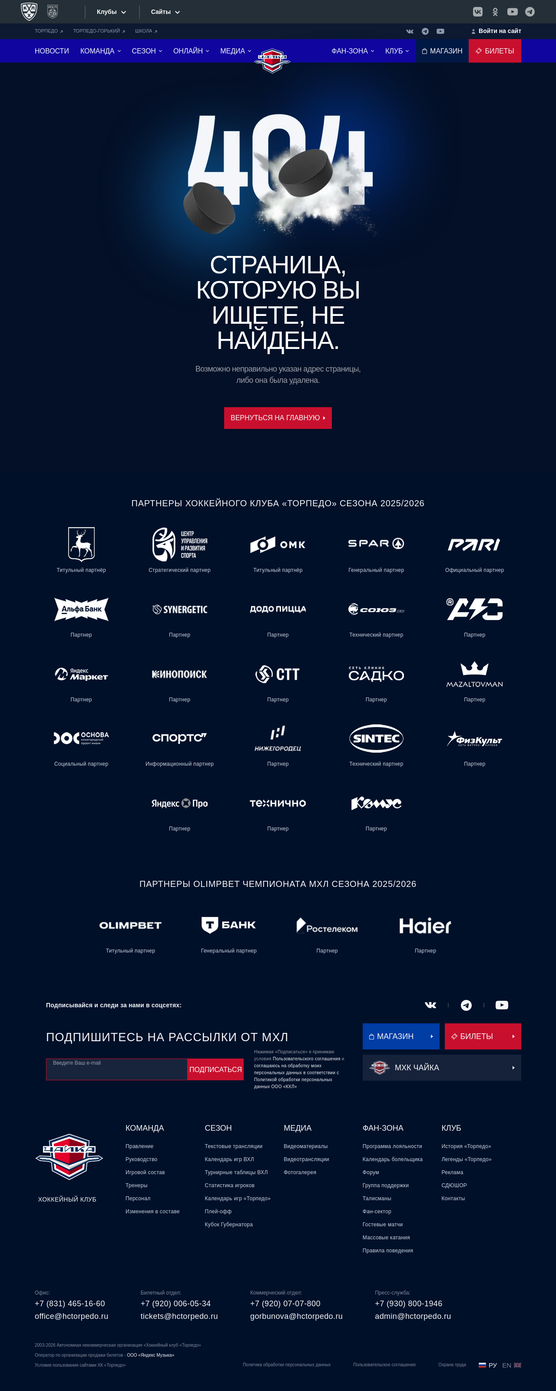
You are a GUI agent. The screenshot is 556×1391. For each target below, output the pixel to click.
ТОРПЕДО (49, 30)
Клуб (451, 1128)
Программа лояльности (392, 1146)
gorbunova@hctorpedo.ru (296, 1316)
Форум (371, 1172)
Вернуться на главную (278, 418)
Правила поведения (388, 1251)
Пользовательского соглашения (307, 1058)
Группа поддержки (386, 1185)
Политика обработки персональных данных (287, 1364)
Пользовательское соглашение (384, 1364)
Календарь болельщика (393, 1159)
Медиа (297, 1128)
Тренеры (137, 1185)
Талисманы (377, 1198)
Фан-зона (383, 1128)
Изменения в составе (153, 1211)
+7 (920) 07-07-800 (285, 1303)
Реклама (452, 1172)
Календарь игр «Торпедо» (238, 1198)
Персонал (138, 1198)
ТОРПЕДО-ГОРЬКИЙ (99, 30)
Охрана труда (452, 1364)
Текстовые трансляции (234, 1146)
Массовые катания (386, 1238)
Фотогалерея (300, 1172)
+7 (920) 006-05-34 (176, 1303)
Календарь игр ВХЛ (229, 1159)
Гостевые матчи (383, 1225)
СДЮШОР (454, 1185)
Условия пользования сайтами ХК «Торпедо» (80, 1365)
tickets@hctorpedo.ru (179, 1316)
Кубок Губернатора (229, 1225)
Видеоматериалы (306, 1146)
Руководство (141, 1159)
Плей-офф (218, 1211)
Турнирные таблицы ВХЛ (236, 1172)
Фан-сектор (377, 1211)
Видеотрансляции (306, 1159)
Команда (145, 1128)
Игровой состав (145, 1172)
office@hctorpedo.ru (72, 1316)
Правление (139, 1146)
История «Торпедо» (466, 1146)
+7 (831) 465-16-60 (70, 1303)
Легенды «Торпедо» (466, 1159)
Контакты (453, 1198)
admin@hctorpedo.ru (413, 1316)
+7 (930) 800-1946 (408, 1303)
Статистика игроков (230, 1185)
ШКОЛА (146, 30)
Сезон (218, 1128)
